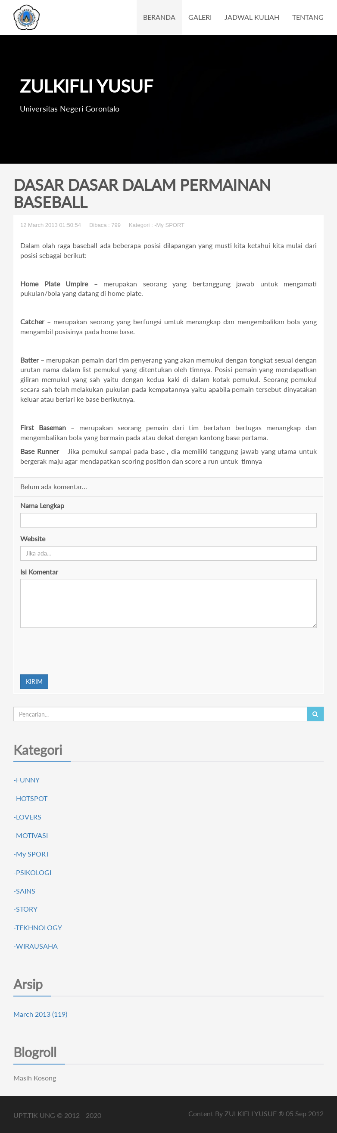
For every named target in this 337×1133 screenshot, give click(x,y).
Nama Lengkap (42, 505)
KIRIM (34, 681)
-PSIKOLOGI (32, 872)
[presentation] (85, 651)
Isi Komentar (39, 572)
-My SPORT (31, 854)
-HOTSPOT (30, 798)
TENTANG (308, 17)
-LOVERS (27, 817)
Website (32, 538)
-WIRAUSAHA (35, 946)
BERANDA (159, 17)
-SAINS (24, 891)
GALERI (200, 17)
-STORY (25, 909)
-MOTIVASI (30, 835)
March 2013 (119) (40, 1014)
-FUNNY (26, 780)
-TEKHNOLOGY (37, 927)
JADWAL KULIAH (252, 17)
